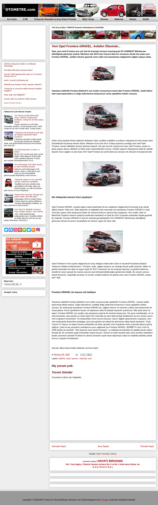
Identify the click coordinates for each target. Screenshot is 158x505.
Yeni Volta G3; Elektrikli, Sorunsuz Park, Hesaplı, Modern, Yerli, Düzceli (28, 210)
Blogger (105, 500)
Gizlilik (146, 19)
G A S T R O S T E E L (13, 103)
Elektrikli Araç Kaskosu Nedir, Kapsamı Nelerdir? (23, 85)
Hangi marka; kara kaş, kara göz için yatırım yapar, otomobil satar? (28, 196)
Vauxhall (83, 358)
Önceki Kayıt (147, 446)
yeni (90, 358)
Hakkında (118, 19)
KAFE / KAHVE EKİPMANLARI (16, 80)
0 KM (25, 19)
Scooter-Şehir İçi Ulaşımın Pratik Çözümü (20, 99)
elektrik (62, 358)
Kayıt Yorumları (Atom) (106, 454)
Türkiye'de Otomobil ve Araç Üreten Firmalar (55, 19)
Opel (68, 358)
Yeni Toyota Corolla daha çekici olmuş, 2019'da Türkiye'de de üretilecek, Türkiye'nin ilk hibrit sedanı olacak (29, 119)
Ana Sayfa (12, 19)
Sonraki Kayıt (59, 446)
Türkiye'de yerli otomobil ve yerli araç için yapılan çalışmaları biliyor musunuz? (28, 135)
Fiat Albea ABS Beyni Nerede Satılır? (18, 70)
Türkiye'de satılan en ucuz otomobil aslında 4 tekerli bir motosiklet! (28, 181)
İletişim (133, 19)
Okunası (104, 19)
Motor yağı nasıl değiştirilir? (14, 95)
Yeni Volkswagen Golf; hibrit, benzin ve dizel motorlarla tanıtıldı (28, 166)
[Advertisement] (24, 42)
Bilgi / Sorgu (88, 19)
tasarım (74, 358)
